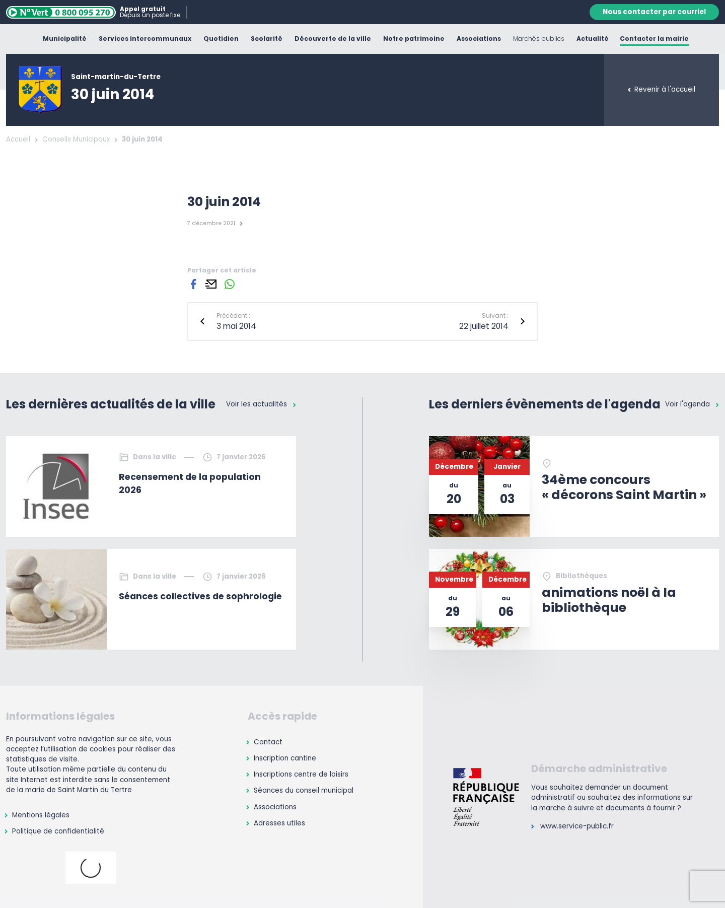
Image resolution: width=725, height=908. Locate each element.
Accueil (18, 139)
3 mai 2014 (236, 326)
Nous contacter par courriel (654, 12)
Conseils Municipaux (76, 139)
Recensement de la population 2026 (190, 483)
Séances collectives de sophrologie (200, 596)
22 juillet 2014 (484, 326)
